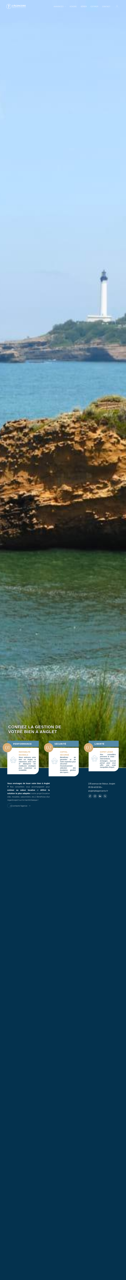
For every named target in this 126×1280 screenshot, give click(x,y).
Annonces (60, 6)
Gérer (84, 6)
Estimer (94, 6)
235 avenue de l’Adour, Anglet (101, 783)
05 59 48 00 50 (94, 787)
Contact (106, 6)
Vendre (73, 6)
